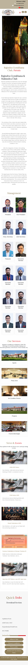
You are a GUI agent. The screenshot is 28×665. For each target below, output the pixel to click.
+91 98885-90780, (20, 3)
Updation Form (6, 619)
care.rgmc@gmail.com (19, 5)
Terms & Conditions (14, 643)
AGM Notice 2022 (7, 623)
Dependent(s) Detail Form (9, 627)
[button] (2, 40)
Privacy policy (14, 647)
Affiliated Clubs (14, 639)
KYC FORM (5, 631)
